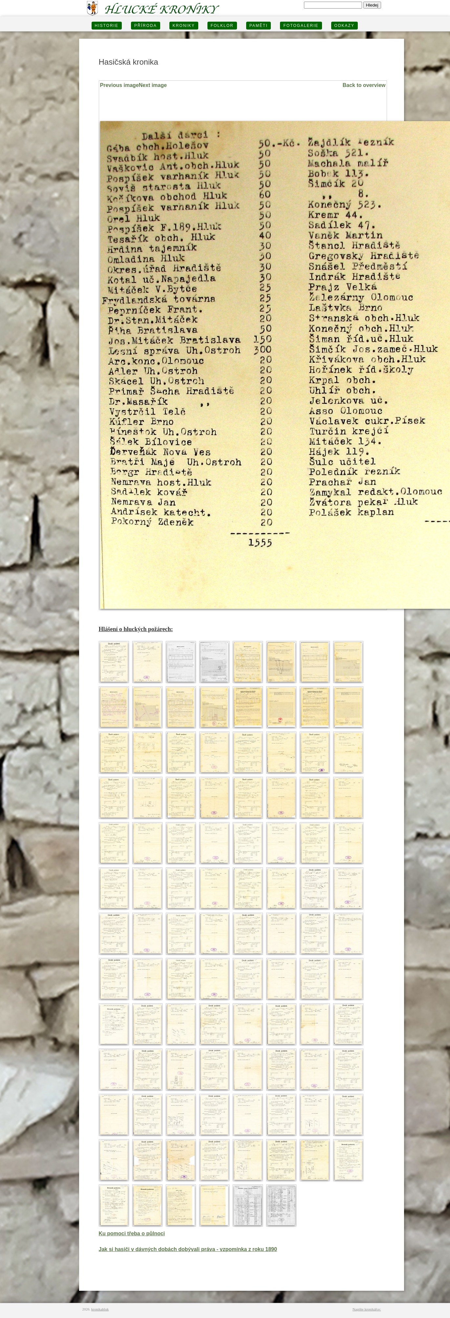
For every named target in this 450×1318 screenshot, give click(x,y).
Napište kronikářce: (367, 1309)
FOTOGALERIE (300, 25)
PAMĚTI (258, 25)
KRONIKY (184, 25)
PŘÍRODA (145, 25)
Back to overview (364, 85)
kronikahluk (100, 1309)
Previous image (119, 85)
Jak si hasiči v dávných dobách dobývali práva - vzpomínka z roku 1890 (188, 1249)
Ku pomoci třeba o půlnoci (132, 1233)
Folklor (222, 25)
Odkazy (344, 25)
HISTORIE (106, 25)
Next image (153, 85)
